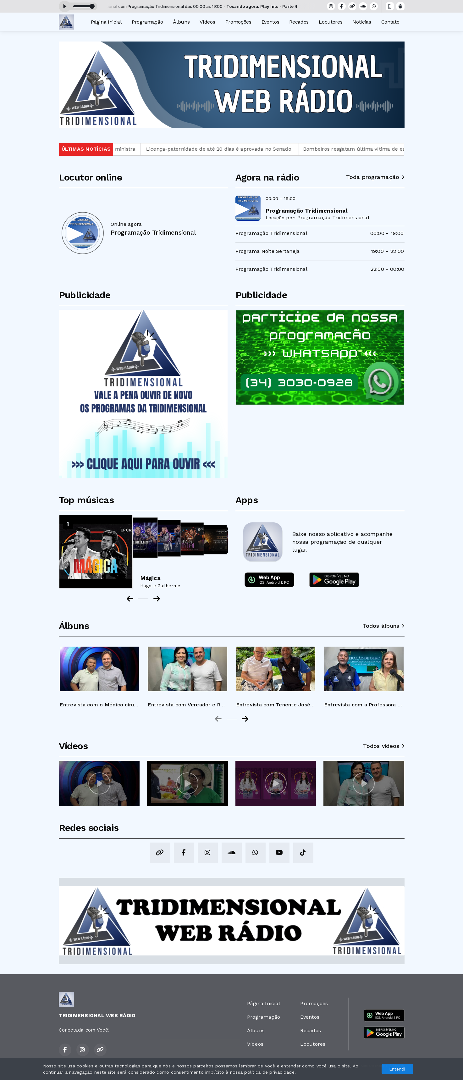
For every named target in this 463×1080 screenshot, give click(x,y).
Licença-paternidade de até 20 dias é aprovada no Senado (239, 149)
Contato (390, 22)
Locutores (330, 22)
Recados (299, 22)
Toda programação (375, 177)
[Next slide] (245, 719)
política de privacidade (269, 1072)
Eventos (270, 22)
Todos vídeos (383, 746)
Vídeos (207, 22)
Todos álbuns (383, 626)
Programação (147, 22)
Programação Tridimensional (333, 217)
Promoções (238, 22)
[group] (99, 675)
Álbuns (181, 22)
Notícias (361, 22)
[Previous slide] (218, 719)
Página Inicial (106, 22)
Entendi (397, 1069)
